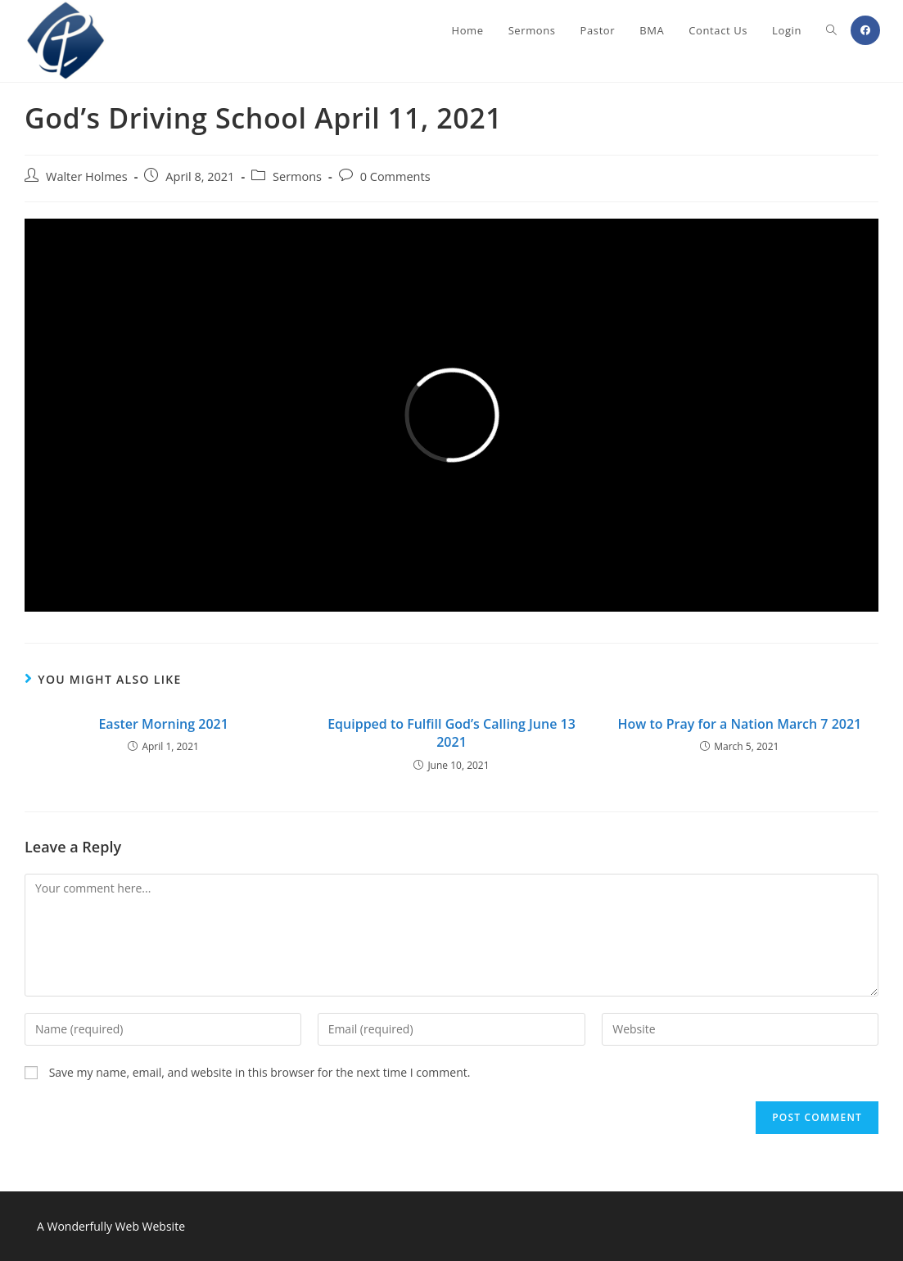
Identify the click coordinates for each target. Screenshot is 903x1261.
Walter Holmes (87, 176)
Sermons (297, 176)
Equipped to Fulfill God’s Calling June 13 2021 (451, 733)
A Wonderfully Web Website (111, 1226)
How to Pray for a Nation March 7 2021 (739, 724)
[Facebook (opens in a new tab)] (865, 30)
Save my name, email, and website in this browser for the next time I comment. (260, 1072)
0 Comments (395, 176)
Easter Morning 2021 (163, 724)
